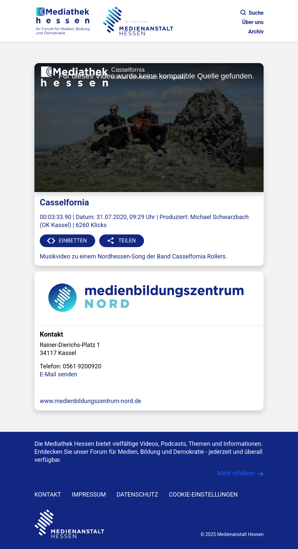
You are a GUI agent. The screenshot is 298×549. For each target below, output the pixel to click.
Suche (252, 13)
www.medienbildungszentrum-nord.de (90, 400)
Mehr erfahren (236, 473)
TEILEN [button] (127, 240)
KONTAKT (47, 494)
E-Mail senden (58, 374)
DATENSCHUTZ (137, 494)
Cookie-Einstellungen (203, 494)
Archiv (256, 31)
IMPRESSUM (89, 494)
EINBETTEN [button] (73, 240)
